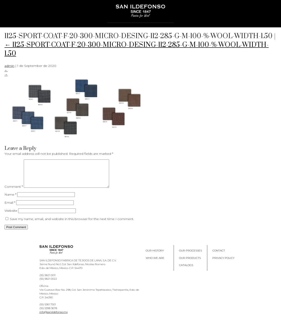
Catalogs (186, 270)
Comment (13, 192)
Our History (155, 256)
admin (9, 66)
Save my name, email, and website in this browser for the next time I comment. (72, 224)
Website (10, 216)
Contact (218, 256)
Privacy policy (223, 263)
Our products (190, 263)
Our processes (190, 256)
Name (10, 200)
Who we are (155, 263)
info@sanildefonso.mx (53, 317)
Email (9, 208)
